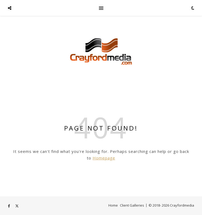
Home (113, 205)
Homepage (104, 158)
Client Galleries (132, 205)
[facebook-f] (9, 205)
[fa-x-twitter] (17, 205)
